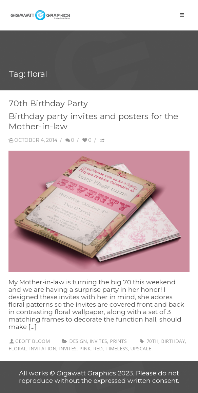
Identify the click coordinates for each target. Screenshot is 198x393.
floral (17, 348)
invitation (42, 348)
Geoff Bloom (32, 341)
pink (85, 348)
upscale (141, 348)
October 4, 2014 (32, 140)
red (98, 348)
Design (78, 341)
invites (98, 341)
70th (152, 341)
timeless (116, 348)
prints (118, 341)
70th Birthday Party (48, 103)
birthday (173, 341)
